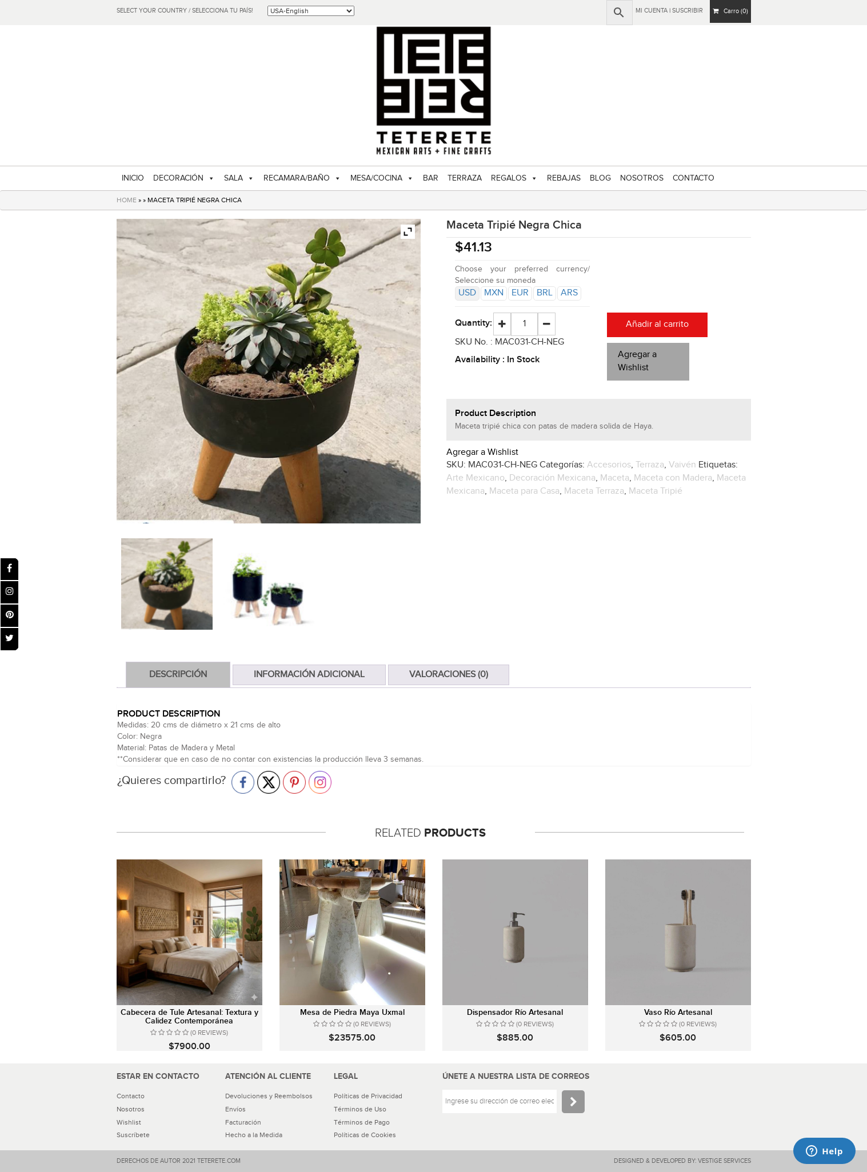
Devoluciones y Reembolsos (269, 1096)
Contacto (131, 1096)
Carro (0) (730, 11)
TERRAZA (465, 178)
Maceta (614, 478)
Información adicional (309, 674)
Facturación (243, 1122)
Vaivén (682, 464)
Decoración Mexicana (552, 478)
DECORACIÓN (178, 178)
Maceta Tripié (655, 491)
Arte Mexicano (475, 478)
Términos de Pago (362, 1122)
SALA (233, 178)
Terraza (650, 464)
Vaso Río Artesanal (678, 1012)
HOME (127, 200)
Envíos (235, 1109)
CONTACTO (693, 178)
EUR (520, 292)
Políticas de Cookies (365, 1135)
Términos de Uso (360, 1109)
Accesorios (609, 464)
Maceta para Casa (524, 491)
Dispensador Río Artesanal (515, 1012)
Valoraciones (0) (448, 674)
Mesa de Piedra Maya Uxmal (352, 1012)
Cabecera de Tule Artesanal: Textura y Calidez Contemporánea (189, 1016)
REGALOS (508, 178)
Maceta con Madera (673, 478)
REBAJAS (564, 178)
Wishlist (129, 1122)
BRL (545, 292)
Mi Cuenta (652, 10)
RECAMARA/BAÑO (296, 178)
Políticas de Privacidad (368, 1096)
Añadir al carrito (657, 324)
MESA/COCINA (376, 178)
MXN (494, 292)
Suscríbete (133, 1135)
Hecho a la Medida (253, 1135)
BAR (430, 178)
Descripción (178, 674)
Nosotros (131, 1109)
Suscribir (687, 10)
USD (467, 292)
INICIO (133, 178)
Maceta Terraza (594, 491)
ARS (569, 292)
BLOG (600, 178)
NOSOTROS (642, 178)
